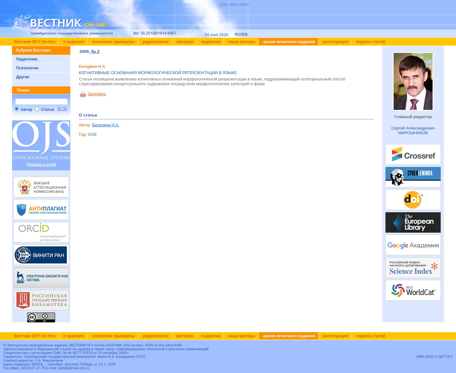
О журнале (73, 41)
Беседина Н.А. (105, 125)
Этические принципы (113, 41)
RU (238, 34)
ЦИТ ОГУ (445, 356)
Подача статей (370, 41)
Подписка (210, 41)
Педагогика (26, 59)
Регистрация (335, 41)
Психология (27, 68)
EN (245, 34)
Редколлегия (155, 41)
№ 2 (95, 51)
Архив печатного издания (288, 41)
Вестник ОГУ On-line (34, 41)
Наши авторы (241, 41)
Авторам (184, 41)
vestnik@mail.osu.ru (73, 368)
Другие (22, 77)
